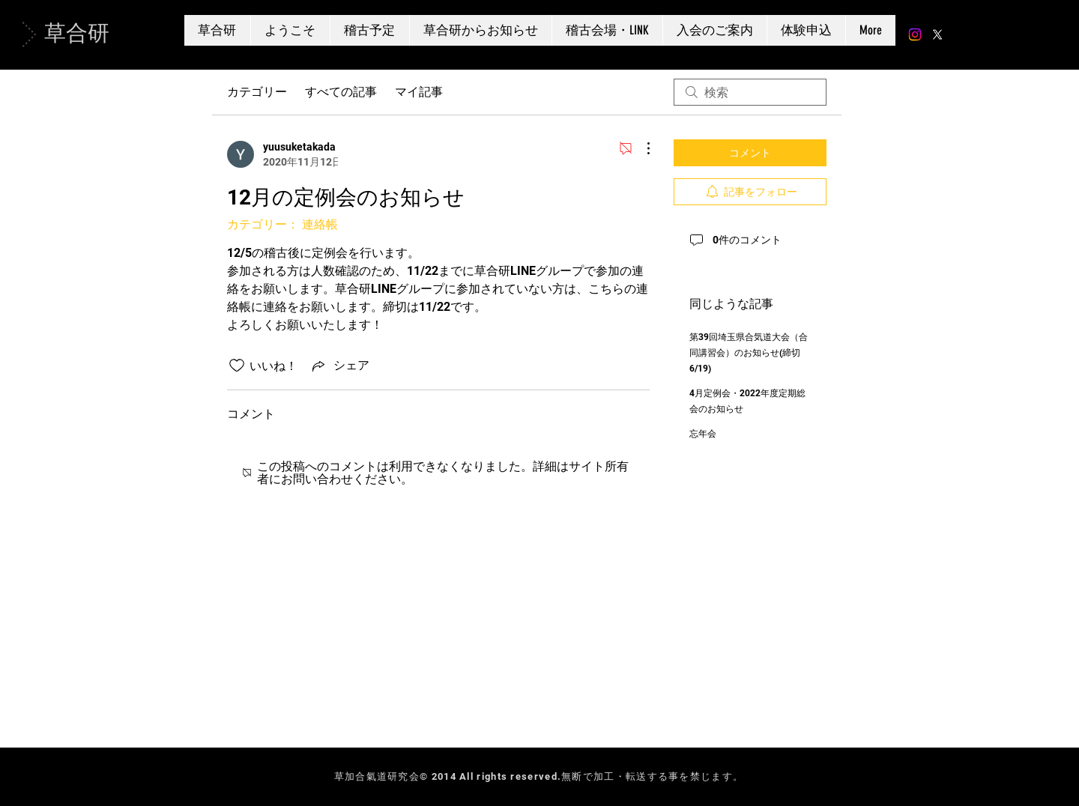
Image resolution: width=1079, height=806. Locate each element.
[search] (750, 92)
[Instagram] (915, 34)
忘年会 (702, 433)
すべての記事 (341, 92)
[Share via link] (339, 366)
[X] (937, 34)
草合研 (76, 33)
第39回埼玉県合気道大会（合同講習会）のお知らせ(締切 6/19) (748, 353)
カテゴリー (257, 92)
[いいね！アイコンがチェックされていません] (237, 366)
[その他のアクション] (641, 148)
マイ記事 (419, 92)
